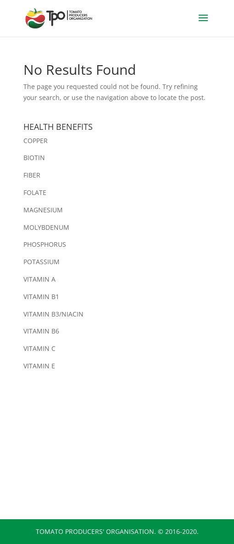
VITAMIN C (39, 348)
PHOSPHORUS (44, 244)
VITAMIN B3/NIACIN (53, 314)
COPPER (35, 140)
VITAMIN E (39, 365)
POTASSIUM (41, 261)
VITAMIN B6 (41, 331)
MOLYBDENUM (46, 227)
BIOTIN (34, 157)
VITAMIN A (39, 279)
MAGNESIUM (43, 209)
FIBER (31, 175)
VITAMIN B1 (41, 296)
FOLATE (34, 192)
